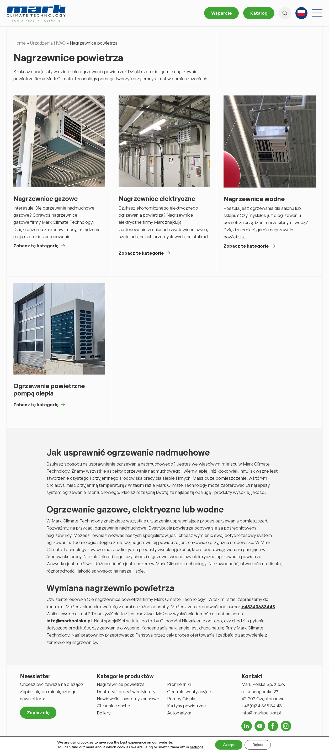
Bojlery (103, 712)
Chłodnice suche (113, 705)
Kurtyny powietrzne (186, 705)
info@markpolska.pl (261, 712)
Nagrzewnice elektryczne (157, 198)
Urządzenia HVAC (48, 43)
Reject (257, 744)
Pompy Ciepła (181, 698)
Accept (229, 744)
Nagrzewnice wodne (254, 198)
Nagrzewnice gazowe (45, 198)
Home (19, 43)
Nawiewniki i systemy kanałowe (128, 698)
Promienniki (179, 684)
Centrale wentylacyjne (189, 691)
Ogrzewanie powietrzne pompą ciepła (49, 389)
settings (196, 747)
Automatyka (179, 712)
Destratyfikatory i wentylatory (126, 691)
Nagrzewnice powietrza (121, 684)
